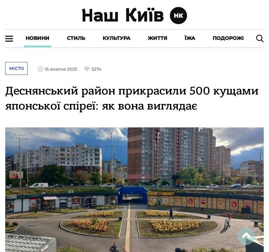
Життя (157, 38)
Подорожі (228, 38)
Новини (37, 38)
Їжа (190, 38)
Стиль (76, 38)
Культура (116, 38)
